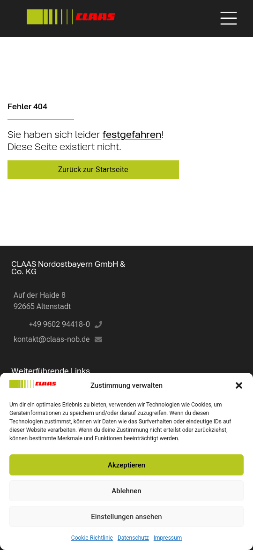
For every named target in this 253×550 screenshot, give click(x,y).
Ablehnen (126, 491)
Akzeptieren (126, 465)
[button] (239, 385)
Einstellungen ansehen (126, 516)
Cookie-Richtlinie (92, 538)
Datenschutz (133, 538)
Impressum (168, 538)
